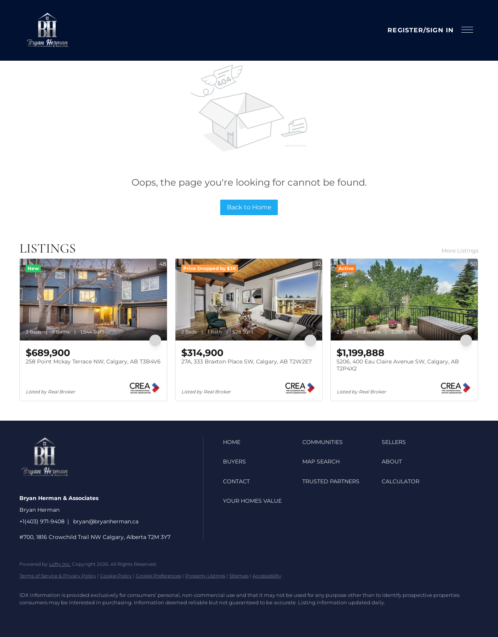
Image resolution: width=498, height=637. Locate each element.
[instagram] (51, 616)
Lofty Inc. (60, 564)
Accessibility (267, 576)
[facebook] (28, 616)
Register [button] (405, 30)
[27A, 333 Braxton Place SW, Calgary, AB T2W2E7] (249, 299)
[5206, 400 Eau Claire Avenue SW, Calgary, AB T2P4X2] (404, 299)
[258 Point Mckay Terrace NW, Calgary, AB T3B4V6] (93, 299)
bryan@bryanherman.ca (106, 521)
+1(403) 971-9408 (42, 521)
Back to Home (249, 207)
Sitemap (239, 576)
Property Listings (205, 576)
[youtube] (74, 616)
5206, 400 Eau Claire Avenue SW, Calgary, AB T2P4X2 (398, 365)
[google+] (96, 616)
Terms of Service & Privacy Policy (57, 576)
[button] (47, 30)
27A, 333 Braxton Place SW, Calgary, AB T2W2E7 (246, 361)
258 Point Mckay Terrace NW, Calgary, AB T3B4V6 (93, 361)
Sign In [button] (440, 30)
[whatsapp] (119, 616)
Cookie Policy (116, 576)
